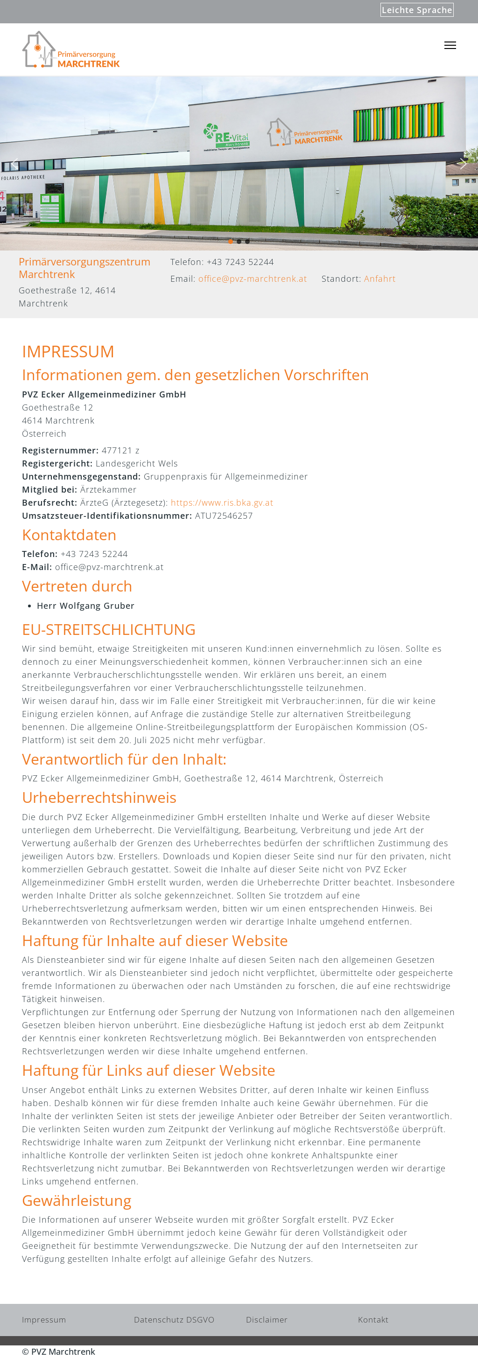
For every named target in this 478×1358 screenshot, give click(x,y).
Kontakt (373, 1319)
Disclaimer (267, 1319)
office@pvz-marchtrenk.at (252, 278)
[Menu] (450, 45)
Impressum (44, 1319)
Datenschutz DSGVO (174, 1319)
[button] (14, 163)
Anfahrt (380, 278)
